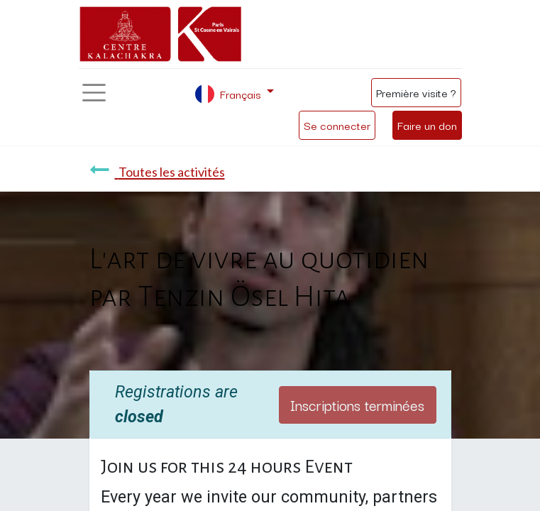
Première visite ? (416, 92)
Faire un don (427, 124)
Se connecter (337, 124)
